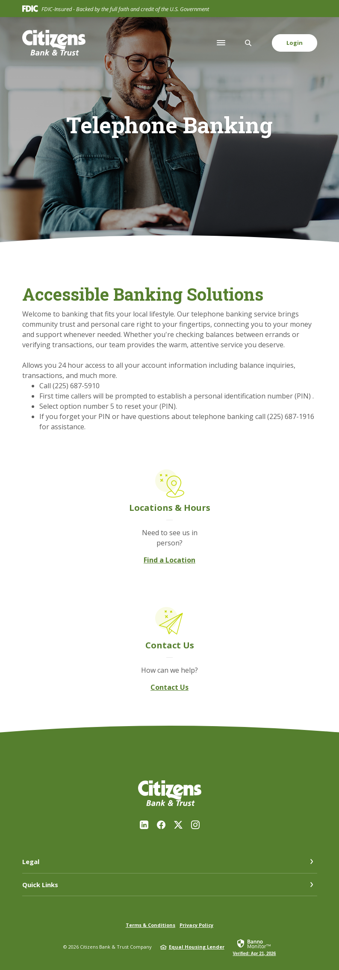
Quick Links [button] (40, 884)
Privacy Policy (196, 925)
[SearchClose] (248, 43)
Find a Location (169, 560)
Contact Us (169, 687)
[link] (254, 947)
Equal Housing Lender (196, 947)
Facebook (161, 825)
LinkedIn (144, 825)
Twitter (178, 825)
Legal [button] (30, 861)
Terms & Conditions (150, 925)
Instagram (195, 825)
